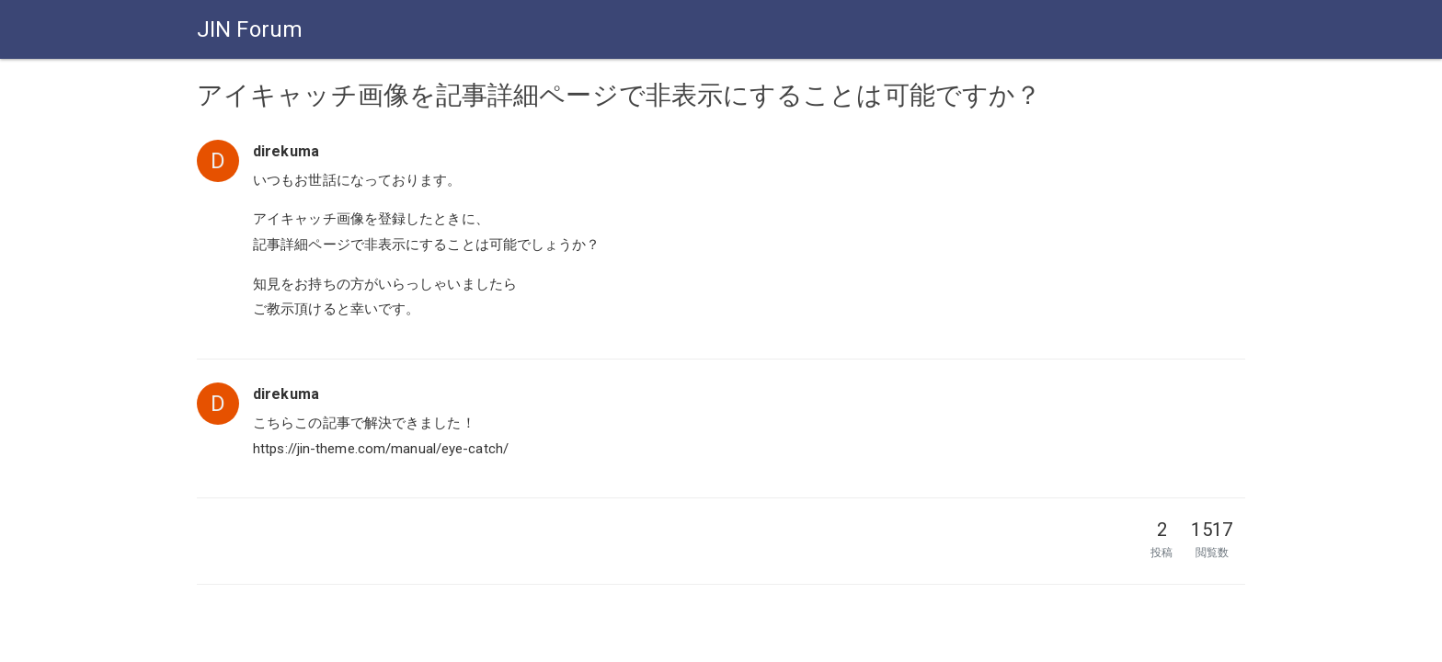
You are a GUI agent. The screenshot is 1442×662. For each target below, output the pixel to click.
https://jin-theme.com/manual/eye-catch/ (381, 448)
